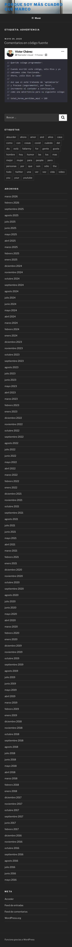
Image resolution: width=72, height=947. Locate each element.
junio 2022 (10, 455)
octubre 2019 (12, 658)
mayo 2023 (11, 386)
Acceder (9, 899)
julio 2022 (10, 449)
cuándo (49, 143)
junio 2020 (10, 607)
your (16, 177)
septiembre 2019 (14, 664)
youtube (27, 177)
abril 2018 (10, 772)
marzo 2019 (11, 702)
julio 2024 (10, 297)
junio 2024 (10, 304)
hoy (21, 154)
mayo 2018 (11, 766)
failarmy (26, 148)
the (55, 166)
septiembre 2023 (14, 361)
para (29, 160)
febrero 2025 (12, 253)
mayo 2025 (11, 234)
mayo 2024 (11, 310)
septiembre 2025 (14, 209)
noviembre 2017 (13, 803)
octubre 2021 (12, 506)
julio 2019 (10, 677)
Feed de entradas (14, 905)
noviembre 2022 (14, 424)
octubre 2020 (12, 582)
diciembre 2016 (13, 835)
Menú (36, 18)
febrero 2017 (12, 829)
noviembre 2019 (13, 652)
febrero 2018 (12, 784)
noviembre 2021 (13, 500)
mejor (9, 160)
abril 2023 (10, 392)
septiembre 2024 (14, 285)
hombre (10, 154)
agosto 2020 (11, 595)
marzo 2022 (11, 475)
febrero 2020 (12, 633)
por (22, 166)
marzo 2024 (11, 323)
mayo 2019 (11, 690)
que (30, 166)
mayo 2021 (10, 538)
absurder (11, 137)
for (36, 148)
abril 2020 (10, 620)
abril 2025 (10, 240)
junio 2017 (10, 823)
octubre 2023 (12, 354)
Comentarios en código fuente (26, 43)
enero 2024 (11, 335)
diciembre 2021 (13, 493)
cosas (27, 143)
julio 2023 (10, 373)
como (9, 143)
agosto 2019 (11, 671)
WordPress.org (13, 918)
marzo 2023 (11, 399)
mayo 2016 (11, 879)
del (58, 143)
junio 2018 (10, 759)
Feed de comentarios (16, 911)
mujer (20, 160)
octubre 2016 (12, 848)
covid (38, 143)
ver (36, 172)
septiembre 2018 (14, 740)
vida (52, 172)
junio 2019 (10, 683)
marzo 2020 (11, 626)
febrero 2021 (12, 557)
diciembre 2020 (13, 569)
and (42, 137)
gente (45, 148)
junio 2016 (10, 873)
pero (50, 160)
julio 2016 (10, 867)
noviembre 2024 (14, 272)
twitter (19, 172)
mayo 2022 (11, 462)
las (39, 154)
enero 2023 (11, 411)
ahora (23, 137)
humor (30, 154)
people (40, 160)
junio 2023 (10, 379)
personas (11, 166)
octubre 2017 (12, 810)
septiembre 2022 (14, 436)
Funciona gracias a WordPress (19, 939)
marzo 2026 (11, 196)
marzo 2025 (11, 247)
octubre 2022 (12, 430)
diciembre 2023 (13, 342)
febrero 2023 (12, 405)
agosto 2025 (11, 215)
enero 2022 (11, 487)
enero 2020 (11, 639)
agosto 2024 (11, 291)
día (8, 148)
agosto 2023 (11, 367)
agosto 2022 (11, 443)
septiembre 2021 (14, 512)
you (8, 177)
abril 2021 (10, 544)
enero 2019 (11, 715)
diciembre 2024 (13, 266)
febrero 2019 (12, 709)
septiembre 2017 (14, 816)
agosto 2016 (11, 860)
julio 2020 (10, 601)
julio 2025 (10, 221)
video (62, 172)
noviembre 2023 (14, 348)
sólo (46, 166)
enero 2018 (11, 791)
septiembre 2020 (14, 588)
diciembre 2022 (13, 418)
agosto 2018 (11, 747)
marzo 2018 (11, 778)
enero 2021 (11, 563)
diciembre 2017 (13, 797)
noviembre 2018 (13, 727)
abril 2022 (10, 468)
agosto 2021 (11, 519)
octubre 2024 (12, 278)
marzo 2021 (11, 550)
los (46, 154)
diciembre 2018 (13, 721)
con (18, 143)
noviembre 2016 (13, 841)
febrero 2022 (12, 481)
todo (8, 172)
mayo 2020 (11, 614)
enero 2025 (11, 259)
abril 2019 (10, 696)
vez (44, 172)
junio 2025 (10, 228)
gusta (56, 148)
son (38, 166)
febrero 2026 (12, 202)
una (29, 172)
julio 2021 (10, 525)
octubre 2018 (12, 734)
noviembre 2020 (14, 576)
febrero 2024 (12, 329)
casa (59, 137)
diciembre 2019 (13, 645)
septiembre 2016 (14, 854)
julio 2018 (10, 753)
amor (33, 137)
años (50, 137)
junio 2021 (10, 531)
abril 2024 (10, 316)
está (16, 148)
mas (54, 154)
